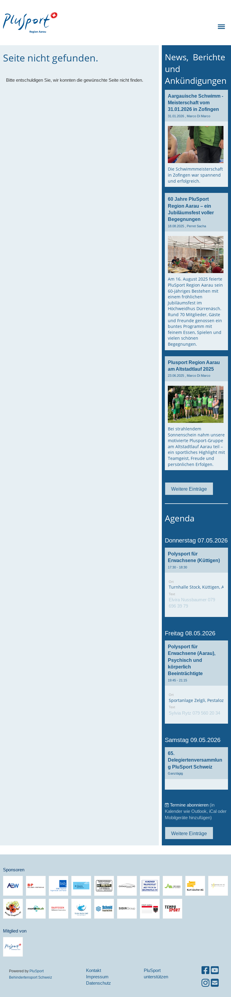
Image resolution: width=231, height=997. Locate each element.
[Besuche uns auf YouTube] (215, 970)
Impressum (97, 976)
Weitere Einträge (189, 489)
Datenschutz (98, 983)
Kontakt (93, 970)
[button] (196, 582)
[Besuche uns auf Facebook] (205, 970)
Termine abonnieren (189, 804)
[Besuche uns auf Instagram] (205, 983)
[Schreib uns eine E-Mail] (215, 983)
